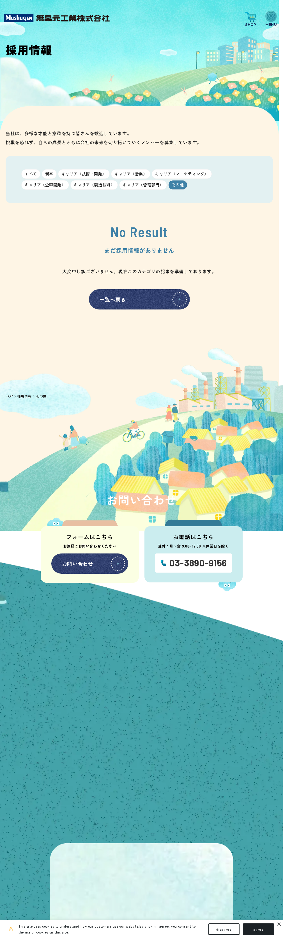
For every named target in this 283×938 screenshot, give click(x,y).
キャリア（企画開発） (45, 184)
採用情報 (24, 396)
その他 (178, 184)
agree (258, 929)
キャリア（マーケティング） (181, 174)
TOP (9, 396)
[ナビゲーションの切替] (271, 18)
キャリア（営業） (130, 174)
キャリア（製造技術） (94, 184)
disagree (224, 929)
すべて (31, 174)
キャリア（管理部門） (143, 184)
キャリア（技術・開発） (83, 174)
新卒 (49, 174)
